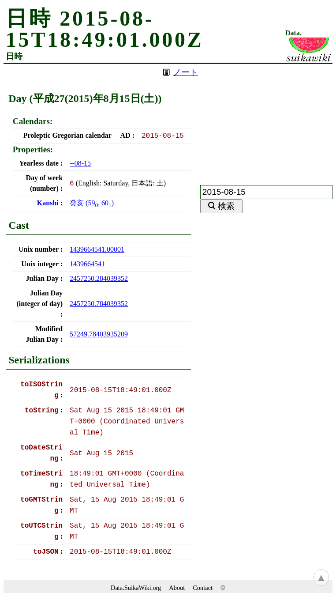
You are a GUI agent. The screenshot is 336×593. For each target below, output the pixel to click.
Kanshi (48, 203)
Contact (203, 587)
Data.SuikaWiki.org (136, 587)
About (177, 587)
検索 (226, 206)
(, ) (92, 203)
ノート (185, 72)
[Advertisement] (266, 119)
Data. (293, 33)
